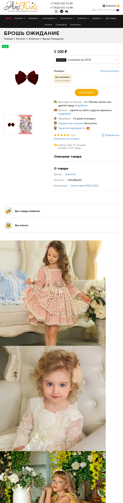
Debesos (83, 18)
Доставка (111, 18)
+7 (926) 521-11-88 (61, 7)
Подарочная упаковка (71, 123)
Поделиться (110, 135)
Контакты (75, 24)
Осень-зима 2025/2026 (84, 185)
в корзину (86, 92)
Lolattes (97, 18)
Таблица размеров (109, 70)
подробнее (81, 105)
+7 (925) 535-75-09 (61, 3)
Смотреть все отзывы (66, 138)
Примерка (61, 24)
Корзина (109, 5)
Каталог (19, 18)
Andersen (34, 38)
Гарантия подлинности (74, 127)
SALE (8, 18)
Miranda (34, 18)
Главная (8, 38)
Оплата (48, 24)
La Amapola (49, 18)
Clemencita (67, 18)
